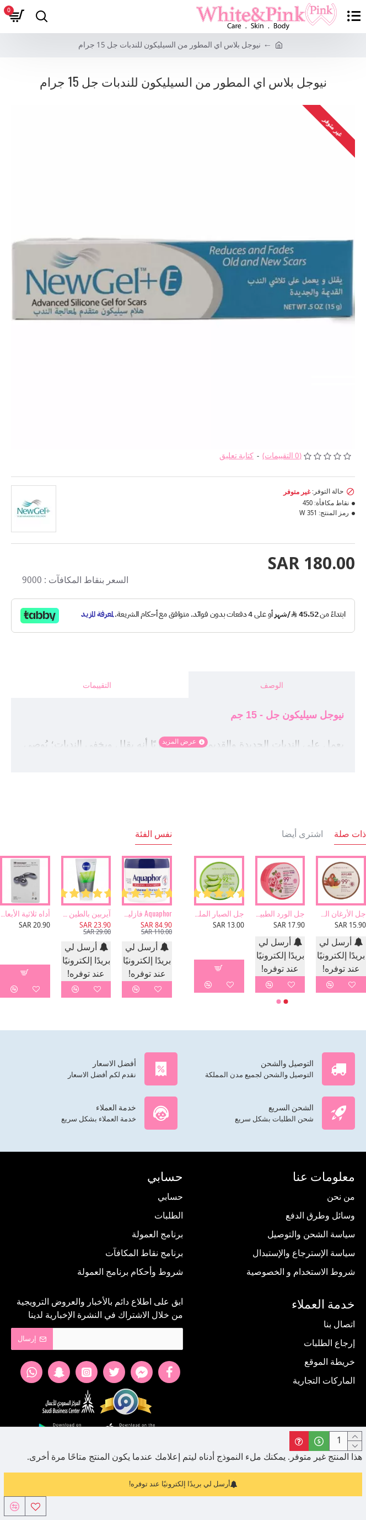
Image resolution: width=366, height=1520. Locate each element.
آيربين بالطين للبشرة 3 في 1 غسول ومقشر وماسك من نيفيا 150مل (86, 913)
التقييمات (97, 684)
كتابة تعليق (236, 456)
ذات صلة (350, 834)
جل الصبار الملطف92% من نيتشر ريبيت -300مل (219, 913)
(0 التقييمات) (282, 456)
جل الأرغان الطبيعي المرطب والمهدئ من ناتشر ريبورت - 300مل (341, 913)
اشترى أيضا (302, 834)
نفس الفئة (153, 834)
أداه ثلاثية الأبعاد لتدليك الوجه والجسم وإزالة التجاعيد (25, 913)
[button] (286, 1001)
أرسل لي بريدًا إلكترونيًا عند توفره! (183, 1484)
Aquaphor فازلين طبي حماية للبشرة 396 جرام (147, 913)
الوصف (271, 684)
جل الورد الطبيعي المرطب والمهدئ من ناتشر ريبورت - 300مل (280, 913)
